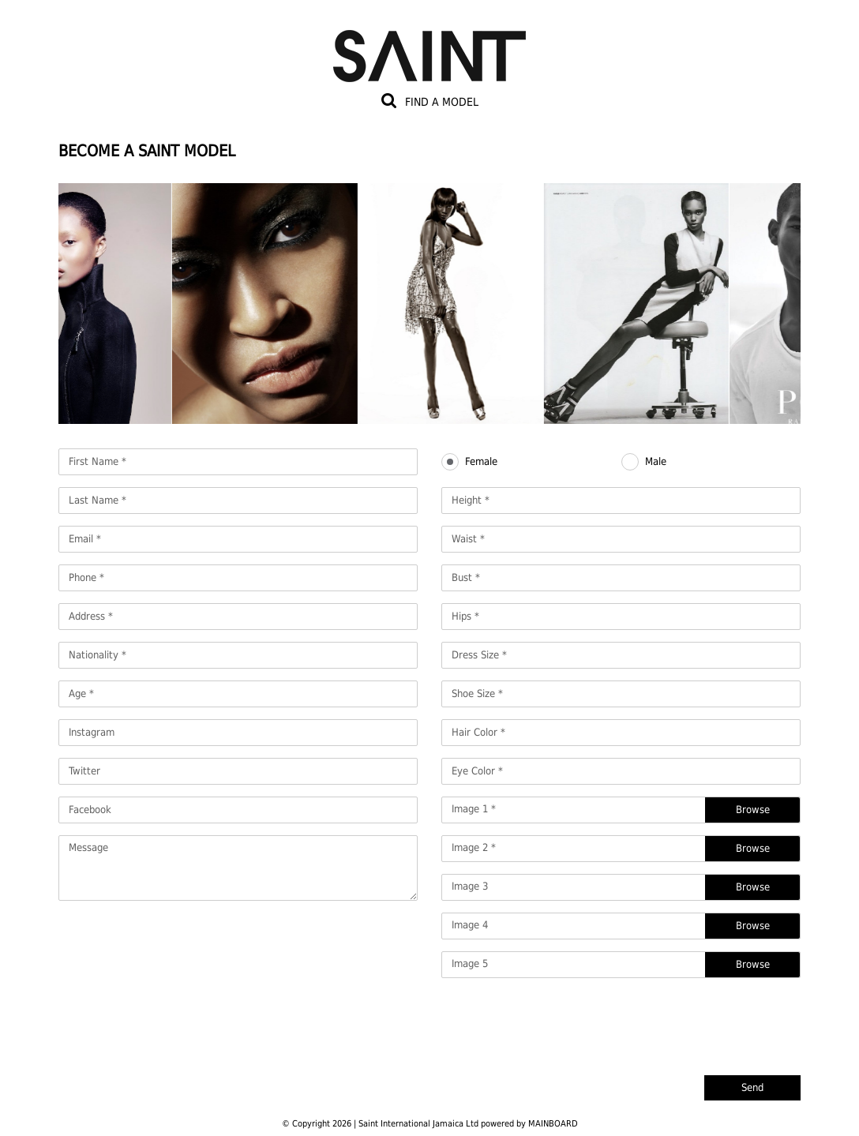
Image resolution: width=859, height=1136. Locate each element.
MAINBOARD (553, 1124)
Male (655, 461)
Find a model (441, 102)
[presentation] (681, 1021)
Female (481, 461)
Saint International (429, 46)
